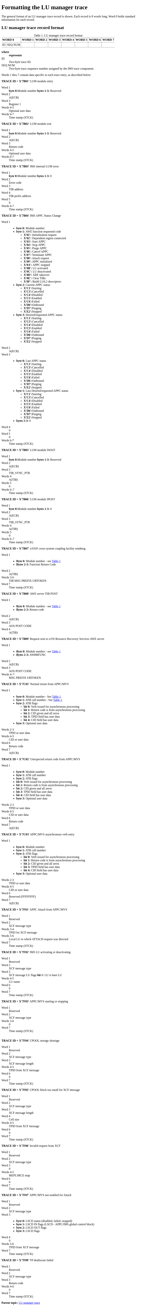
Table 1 (56, 561)
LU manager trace (29, 1302)
